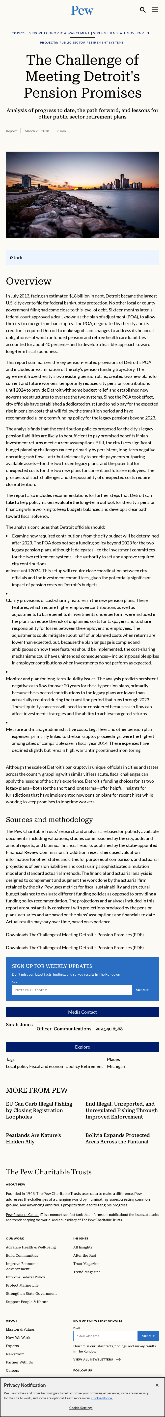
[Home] (48, 1172)
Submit (142, 990)
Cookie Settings (81, 1410)
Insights (80, 1238)
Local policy (17, 1066)
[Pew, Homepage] (82, 10)
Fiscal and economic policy (54, 1066)
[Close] (157, 1387)
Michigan (116, 1066)
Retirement (92, 1066)
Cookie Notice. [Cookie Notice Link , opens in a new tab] (102, 1400)
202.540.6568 (109, 1028)
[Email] (72, 990)
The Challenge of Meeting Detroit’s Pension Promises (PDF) (86, 934)
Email (15, 982)
